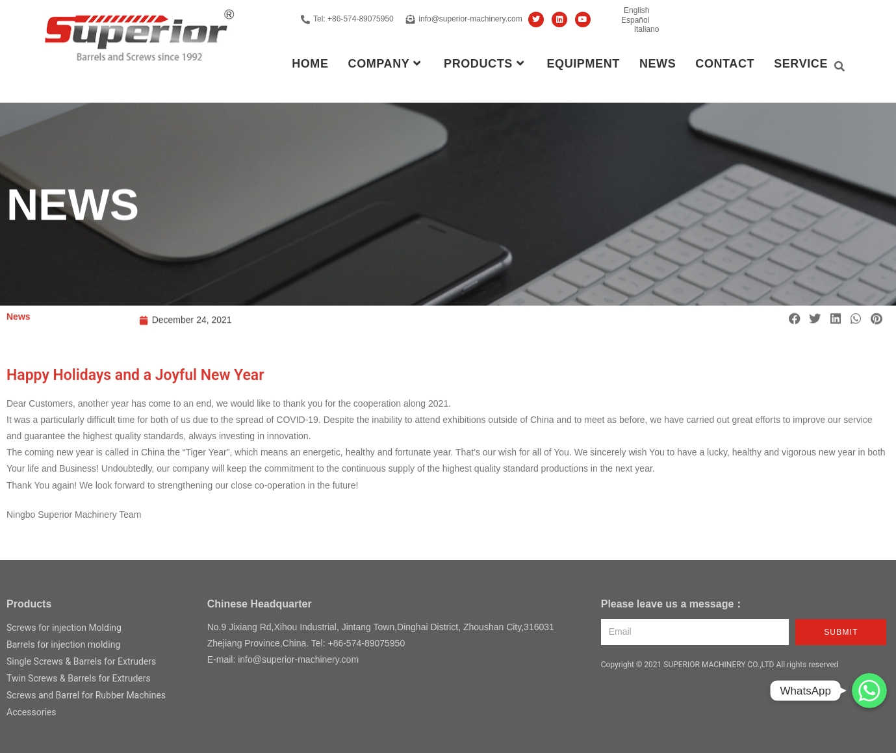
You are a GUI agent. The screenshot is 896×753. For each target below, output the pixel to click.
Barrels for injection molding (63, 644)
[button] (794, 321)
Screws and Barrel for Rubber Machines (86, 695)
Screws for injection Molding (64, 627)
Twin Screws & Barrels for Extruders (78, 678)
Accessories (31, 712)
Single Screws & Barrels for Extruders (81, 661)
